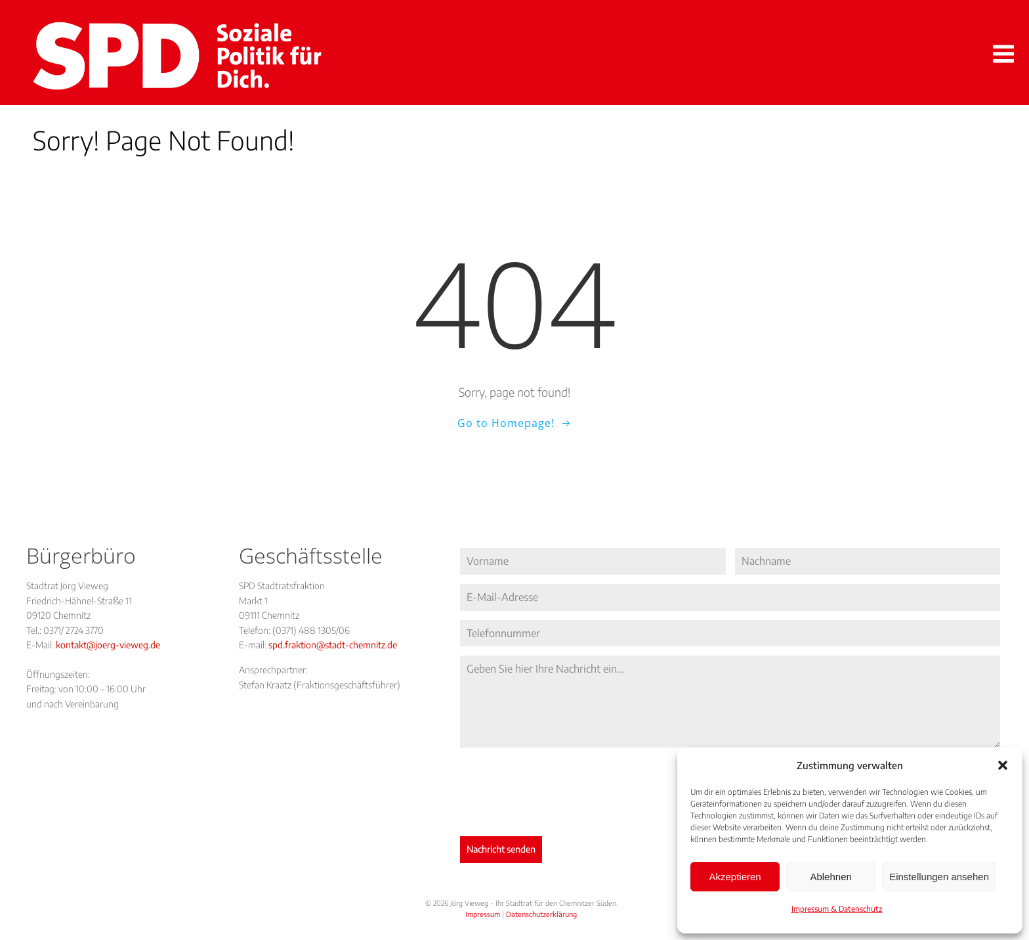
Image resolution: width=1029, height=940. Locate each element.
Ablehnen (830, 876)
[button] (1002, 765)
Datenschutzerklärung (541, 914)
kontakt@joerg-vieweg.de (108, 644)
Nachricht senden (501, 849)
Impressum (482, 914)
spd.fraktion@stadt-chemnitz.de (332, 644)
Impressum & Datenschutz (837, 909)
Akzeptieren (735, 876)
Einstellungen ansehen (939, 876)
